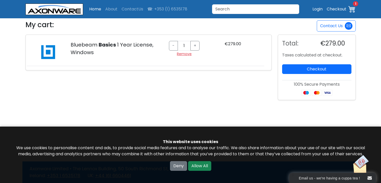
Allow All (199, 166)
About (111, 9)
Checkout (336, 9)
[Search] (255, 9)
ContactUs (132, 9)
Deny (178, 166)
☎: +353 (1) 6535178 (167, 9)
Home (95, 9)
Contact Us (336, 26)
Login (317, 9)
